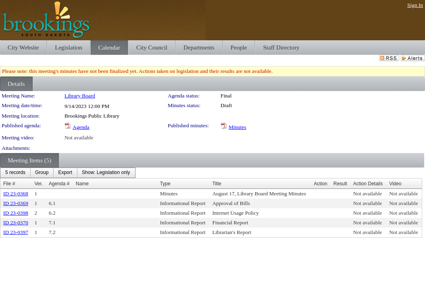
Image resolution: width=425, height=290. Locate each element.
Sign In (415, 5)
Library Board (80, 96)
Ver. (39, 183)
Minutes (237, 127)
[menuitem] (15, 173)
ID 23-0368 (15, 194)
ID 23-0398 (15, 213)
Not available (79, 138)
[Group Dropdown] (41, 173)
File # (9, 183)
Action (320, 183)
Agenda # (59, 183)
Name (82, 183)
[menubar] (67, 173)
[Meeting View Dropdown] (106, 173)
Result (340, 183)
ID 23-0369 (15, 203)
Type (165, 183)
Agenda (81, 127)
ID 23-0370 (15, 223)
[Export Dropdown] (65, 173)
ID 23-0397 (15, 232)
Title (216, 183)
